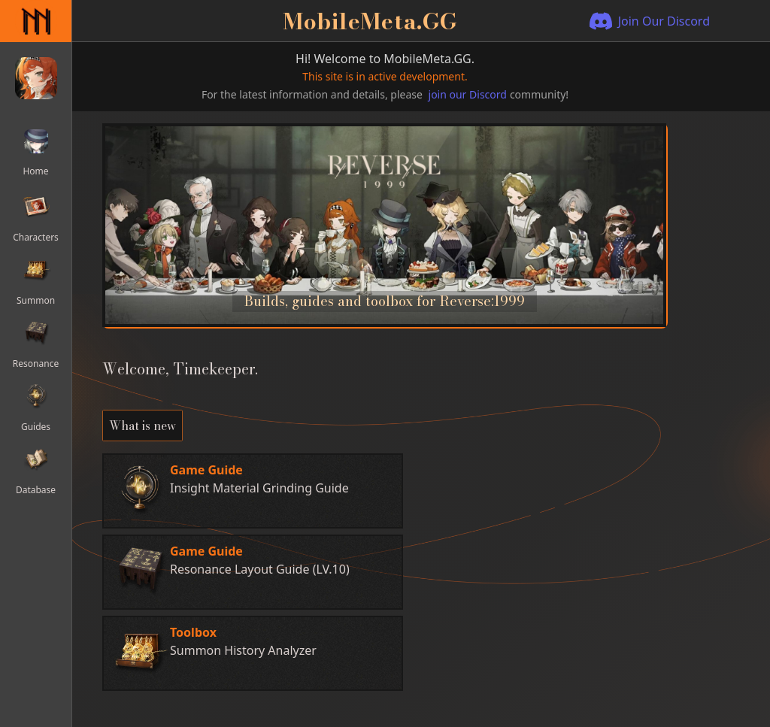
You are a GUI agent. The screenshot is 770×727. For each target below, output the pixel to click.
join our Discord (468, 94)
